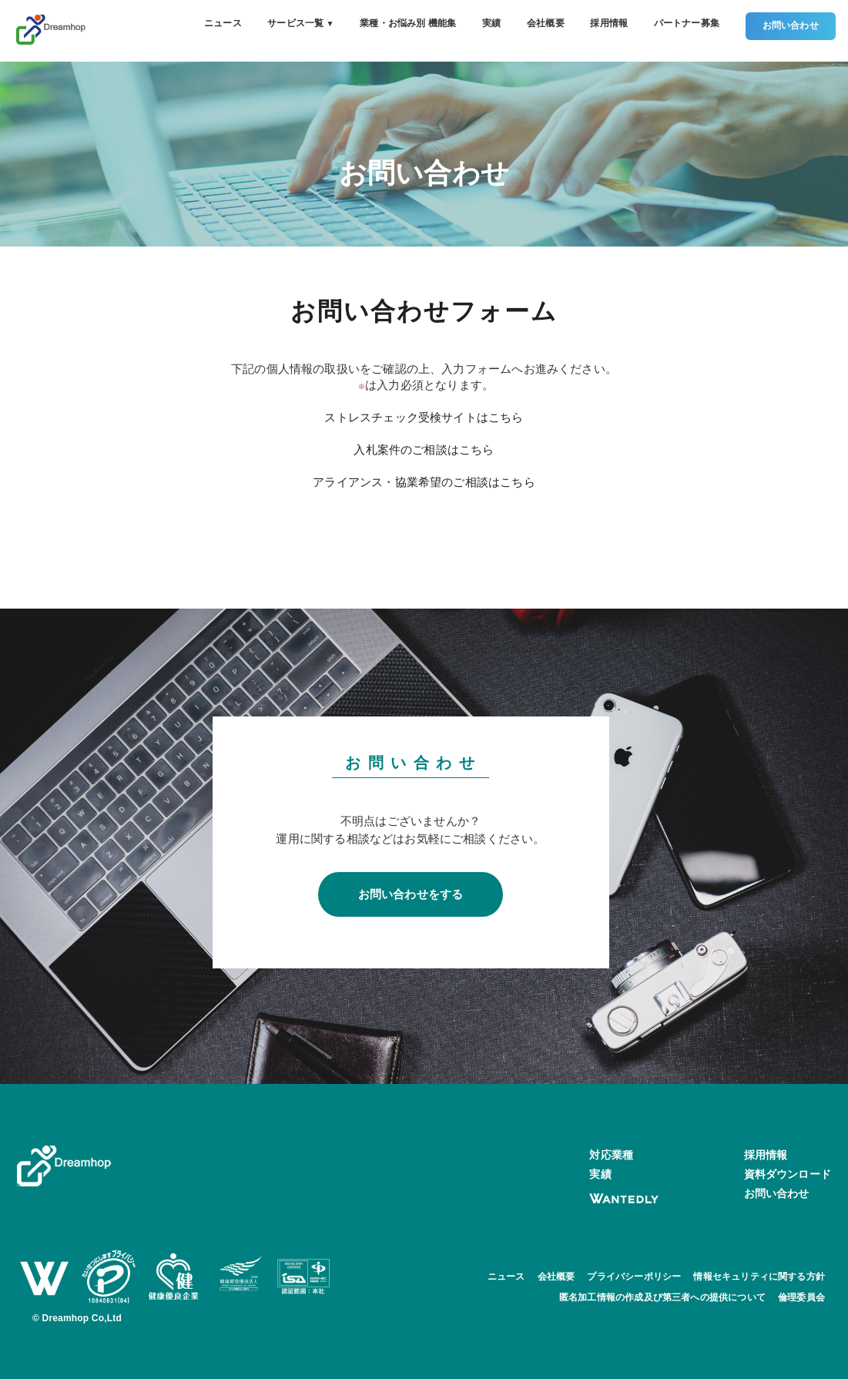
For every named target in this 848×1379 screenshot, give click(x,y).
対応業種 (611, 1155)
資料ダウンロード (787, 1174)
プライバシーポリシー (634, 1276)
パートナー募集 (686, 23)
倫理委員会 (801, 1297)
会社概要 (546, 23)
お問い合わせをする (411, 894)
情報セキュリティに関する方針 (759, 1276)
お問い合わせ (791, 25)
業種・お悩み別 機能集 (408, 23)
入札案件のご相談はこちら (424, 449)
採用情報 (609, 23)
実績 (491, 23)
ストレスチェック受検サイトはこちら (423, 417)
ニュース (223, 23)
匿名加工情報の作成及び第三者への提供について (662, 1297)
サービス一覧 (300, 23)
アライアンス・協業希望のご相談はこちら (424, 481)
